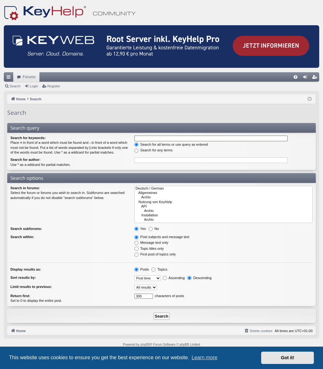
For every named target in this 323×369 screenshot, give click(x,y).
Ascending (174, 278)
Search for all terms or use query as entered (171, 144)
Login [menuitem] (306, 78)
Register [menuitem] (316, 78)
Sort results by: (23, 277)
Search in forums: (25, 188)
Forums (29, 77)
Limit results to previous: (31, 287)
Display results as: (25, 269)
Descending (199, 278)
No (154, 229)
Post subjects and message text (161, 237)
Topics (159, 269)
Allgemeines (223, 193)
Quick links (9, 78)
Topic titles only (149, 248)
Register (53, 86)
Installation (223, 215)
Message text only (151, 242)
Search (15, 86)
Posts (141, 269)
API (223, 206)
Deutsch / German (223, 188)
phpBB (145, 344)
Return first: (20, 296)
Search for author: (25, 159)
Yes (140, 229)
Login (34, 86)
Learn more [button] (204, 357)
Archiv (223, 197)
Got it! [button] (287, 357)
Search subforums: (26, 229)
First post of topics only (155, 254)
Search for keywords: (28, 138)
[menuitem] (295, 77)
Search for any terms (153, 150)
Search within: (22, 237)
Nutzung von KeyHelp (223, 202)
